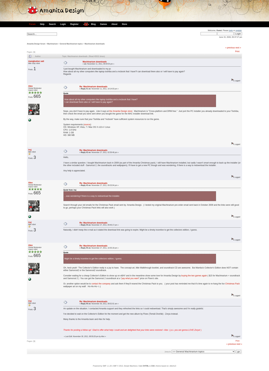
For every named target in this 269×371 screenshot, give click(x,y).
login (231, 30)
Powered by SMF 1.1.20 (102, 366)
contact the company (100, 283)
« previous (230, 47)
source (87, 124)
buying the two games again (194, 275)
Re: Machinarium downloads (93, 86)
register (239, 30)
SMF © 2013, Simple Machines (125, 366)
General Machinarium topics (71, 44)
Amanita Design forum (36, 44)
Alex (30, 86)
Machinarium (52, 44)
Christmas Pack (232, 283)
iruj (30, 150)
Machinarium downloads (95, 44)
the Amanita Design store (120, 111)
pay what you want (129, 278)
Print (237, 51)
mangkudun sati (36, 61)
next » (238, 47)
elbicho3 (172, 366)
